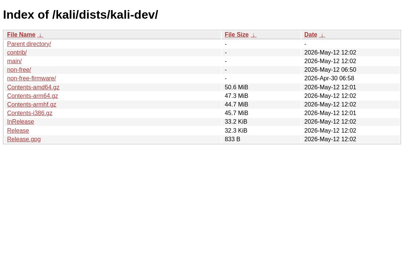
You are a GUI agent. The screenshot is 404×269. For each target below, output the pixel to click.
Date (311, 34)
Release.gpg (24, 139)
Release (18, 130)
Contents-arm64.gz (32, 96)
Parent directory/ (29, 44)
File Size (237, 34)
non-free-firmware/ (31, 78)
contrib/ (17, 52)
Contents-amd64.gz (33, 87)
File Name (21, 34)
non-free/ (19, 70)
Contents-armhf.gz (32, 104)
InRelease (20, 121)
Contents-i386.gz (29, 113)
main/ (14, 61)
